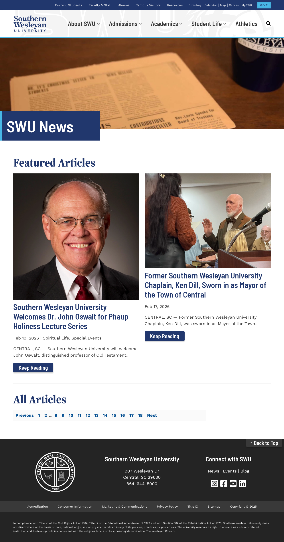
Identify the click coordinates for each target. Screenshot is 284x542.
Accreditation (37, 506)
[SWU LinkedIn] (242, 484)
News (213, 471)
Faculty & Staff (100, 5)
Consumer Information (75, 506)
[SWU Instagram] (214, 484)
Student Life (206, 23)
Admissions (123, 23)
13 (96, 415)
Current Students (68, 5)
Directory (195, 5)
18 (140, 415)
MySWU (247, 5)
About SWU (81, 23)
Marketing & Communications (124, 506)
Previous (25, 415)
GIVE (264, 5)
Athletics (246, 23)
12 (88, 415)
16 (122, 415)
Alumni (123, 5)
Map (223, 5)
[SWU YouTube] (233, 484)
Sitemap (214, 506)
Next (152, 415)
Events (230, 471)
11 (79, 415)
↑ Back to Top (264, 443)
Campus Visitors (148, 5)
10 (71, 415)
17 (131, 415)
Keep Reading (33, 367)
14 (105, 415)
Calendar (211, 5)
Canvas (234, 5)
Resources (175, 5)
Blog (245, 471)
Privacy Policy (167, 506)
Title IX (192, 506)
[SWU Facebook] (224, 484)
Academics (164, 23)
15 (114, 415)
